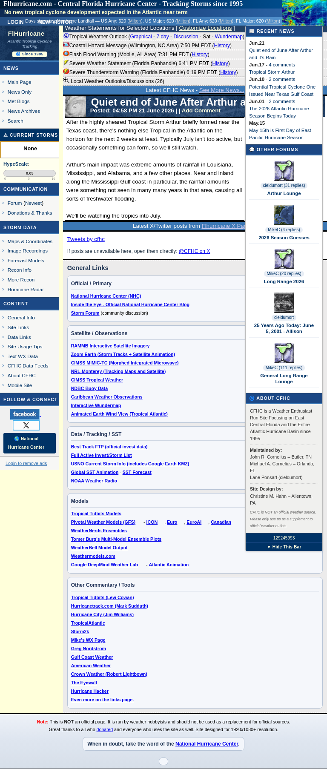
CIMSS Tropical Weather (97, 379)
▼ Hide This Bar (284, 547)
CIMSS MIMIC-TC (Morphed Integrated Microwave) (125, 362)
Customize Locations (205, 28)
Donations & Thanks (30, 212)
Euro (172, 522)
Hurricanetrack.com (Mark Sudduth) (109, 605)
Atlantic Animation (169, 564)
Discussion (185, 37)
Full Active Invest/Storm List (101, 455)
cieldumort (284, 317)
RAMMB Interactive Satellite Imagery (110, 345)
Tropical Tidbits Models (96, 513)
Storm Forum (85, 313)
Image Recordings (28, 250)
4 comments (282, 64)
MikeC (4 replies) (284, 229)
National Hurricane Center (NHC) (106, 295)
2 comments (282, 79)
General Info (21, 317)
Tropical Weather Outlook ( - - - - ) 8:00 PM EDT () (180, 37)
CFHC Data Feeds (28, 365)
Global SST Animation (95, 472)
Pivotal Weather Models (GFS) (103, 522)
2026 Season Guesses (284, 237)
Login (15, 21)
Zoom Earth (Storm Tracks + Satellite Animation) (123, 354)
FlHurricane (26, 33)
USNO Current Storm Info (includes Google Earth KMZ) (130, 463)
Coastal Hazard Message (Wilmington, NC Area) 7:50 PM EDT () (147, 46)
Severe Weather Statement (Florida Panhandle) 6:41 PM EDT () (146, 63)
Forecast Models (26, 260)
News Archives (24, 111)
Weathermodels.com (93, 556)
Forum (15, 203)
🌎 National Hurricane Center (26, 443)
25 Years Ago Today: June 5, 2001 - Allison (284, 328)
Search (15, 120)
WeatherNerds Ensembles (99, 530)
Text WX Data (23, 356)
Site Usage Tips (25, 346)
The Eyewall (84, 682)
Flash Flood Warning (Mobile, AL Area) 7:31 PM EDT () (136, 54)
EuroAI (193, 522)
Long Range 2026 (284, 281)
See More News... (221, 90)
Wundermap (229, 37)
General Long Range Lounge (283, 378)
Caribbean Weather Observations (107, 396)
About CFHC (22, 375)
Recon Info (20, 270)
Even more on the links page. (102, 699)
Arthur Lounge (284, 193)
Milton (135, 20)
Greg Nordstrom (88, 648)
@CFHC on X (194, 251)
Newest (33, 203)
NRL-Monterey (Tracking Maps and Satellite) (118, 371)
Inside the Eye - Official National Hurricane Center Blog (130, 304)
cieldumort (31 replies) (284, 185)
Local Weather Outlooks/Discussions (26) (113, 80)
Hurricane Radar (26, 289)
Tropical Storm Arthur (272, 72)
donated (105, 729)
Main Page (20, 82)
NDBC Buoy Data (89, 388)
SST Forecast (137, 472)
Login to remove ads (26, 463)
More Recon (21, 279)
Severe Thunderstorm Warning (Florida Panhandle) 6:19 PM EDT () (150, 72)
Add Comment (201, 110)
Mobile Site (20, 385)
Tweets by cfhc (86, 239)
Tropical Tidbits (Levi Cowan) (102, 597)
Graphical (141, 37)
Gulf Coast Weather (92, 657)
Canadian (221, 522)
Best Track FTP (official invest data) (109, 446)
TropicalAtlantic (88, 623)
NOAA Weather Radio (94, 480)
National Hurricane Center (206, 744)
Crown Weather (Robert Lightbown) (109, 674)
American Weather (91, 665)
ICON (152, 522)
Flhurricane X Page (226, 226)
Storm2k (80, 631)
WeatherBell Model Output (99, 547)
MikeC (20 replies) (284, 273)
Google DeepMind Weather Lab (104, 564)
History (222, 46)
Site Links (18, 327)
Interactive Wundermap (96, 405)
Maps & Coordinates (30, 241)
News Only (20, 92)
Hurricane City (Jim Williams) (102, 614)
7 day (162, 37)
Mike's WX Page (88, 640)
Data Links (19, 337)
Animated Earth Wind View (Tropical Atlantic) (119, 413)
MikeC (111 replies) (284, 367)
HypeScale (15, 163)
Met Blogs (19, 101)
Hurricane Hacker (90, 691)
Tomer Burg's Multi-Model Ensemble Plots (116, 539)
